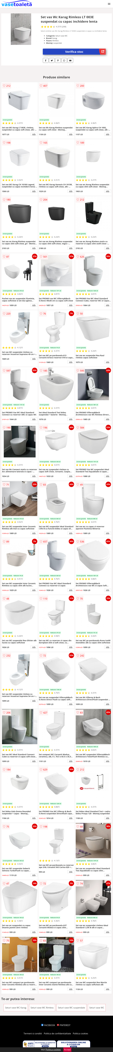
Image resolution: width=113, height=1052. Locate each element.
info (34, 134)
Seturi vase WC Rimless (42, 1007)
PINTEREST (63, 1025)
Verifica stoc (85, 52)
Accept (67, 1049)
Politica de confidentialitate (57, 1033)
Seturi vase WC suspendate (71, 1007)
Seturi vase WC (96, 1007)
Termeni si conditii (33, 1033)
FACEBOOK (48, 1025)
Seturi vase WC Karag (15, 1007)
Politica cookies (80, 1033)
